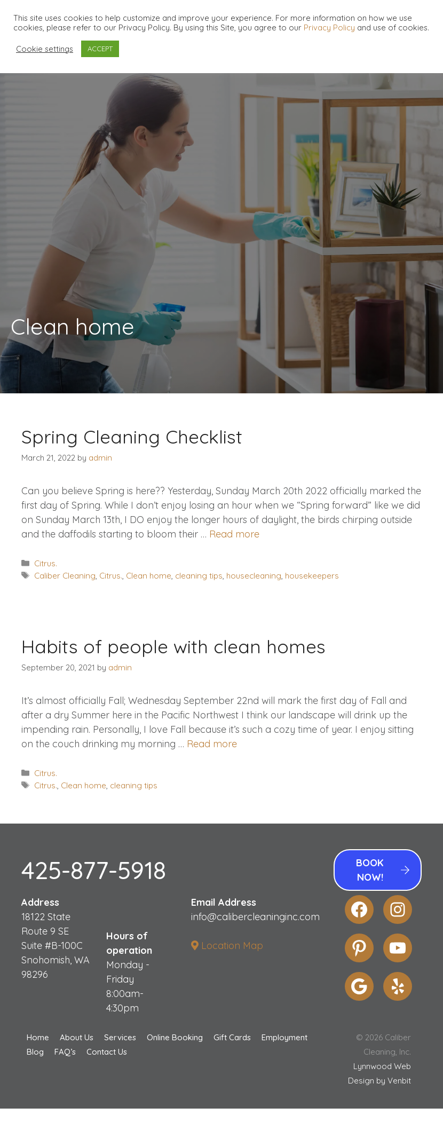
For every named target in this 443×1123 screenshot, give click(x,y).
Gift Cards (232, 1037)
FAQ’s (65, 1052)
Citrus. (45, 563)
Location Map (227, 945)
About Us (76, 1037)
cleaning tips (199, 576)
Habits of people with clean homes (173, 646)
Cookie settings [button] (44, 49)
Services (120, 1037)
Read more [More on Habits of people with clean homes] (212, 744)
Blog (35, 1052)
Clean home (148, 576)
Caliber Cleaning (65, 576)
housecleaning (253, 576)
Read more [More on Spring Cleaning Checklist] (234, 534)
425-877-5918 (93, 870)
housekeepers (312, 576)
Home (38, 1037)
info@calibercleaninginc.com (255, 917)
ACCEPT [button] (100, 48)
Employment (284, 1037)
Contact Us (106, 1052)
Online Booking (175, 1037)
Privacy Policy (329, 27)
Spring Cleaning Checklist (131, 436)
